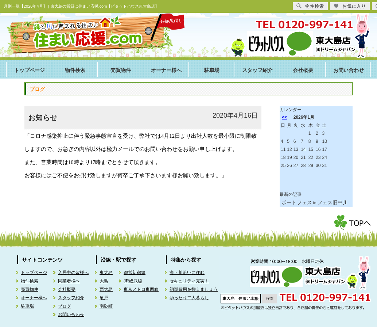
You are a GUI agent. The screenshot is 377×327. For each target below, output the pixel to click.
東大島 (106, 272)
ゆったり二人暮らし (189, 297)
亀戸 (104, 297)
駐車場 (211, 70)
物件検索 (75, 70)
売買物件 (120, 70)
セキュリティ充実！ (189, 281)
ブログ (64, 306)
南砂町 (106, 306)
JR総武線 (133, 281)
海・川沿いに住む (187, 272)
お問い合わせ (348, 70)
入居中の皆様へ (73, 272)
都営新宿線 (134, 272)
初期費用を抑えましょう (194, 289)
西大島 (106, 289)
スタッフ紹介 (257, 70)
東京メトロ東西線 (141, 289)
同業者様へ (69, 281)
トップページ (29, 70)
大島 (104, 281)
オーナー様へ (166, 70)
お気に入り (350, 6)
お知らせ (42, 118)
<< (284, 117)
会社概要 (303, 70)
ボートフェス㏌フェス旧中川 (314, 202)
